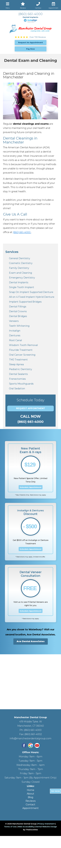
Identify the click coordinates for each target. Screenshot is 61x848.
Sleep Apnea (16, 364)
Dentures (14, 335)
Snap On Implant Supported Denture (31, 292)
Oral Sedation (17, 388)
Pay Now (55, 791)
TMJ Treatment (18, 359)
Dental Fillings (17, 306)
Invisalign (14, 330)
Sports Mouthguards (21, 383)
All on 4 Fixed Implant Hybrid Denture (31, 296)
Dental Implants (18, 282)
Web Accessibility (26, 827)
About (30, 793)
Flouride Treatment (20, 349)
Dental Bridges (18, 316)
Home (30, 790)
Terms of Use (10, 827)
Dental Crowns (18, 311)
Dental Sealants (18, 374)
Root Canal (15, 340)
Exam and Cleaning (20, 272)
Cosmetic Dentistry (20, 263)
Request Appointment (30, 408)
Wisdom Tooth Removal (23, 345)
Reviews (31, 800)
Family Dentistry (19, 268)
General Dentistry (19, 258)
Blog (30, 797)
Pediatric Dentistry (20, 369)
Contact (30, 804)
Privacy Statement (46, 824)
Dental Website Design (46, 827)
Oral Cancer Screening (22, 354)
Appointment (30, 808)
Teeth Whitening (19, 325)
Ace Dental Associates (31, 641)
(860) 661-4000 (30, 14)
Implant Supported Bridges (25, 301)
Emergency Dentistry (22, 277)
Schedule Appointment (30, 487)
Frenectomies (17, 378)
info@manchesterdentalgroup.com (30, 738)
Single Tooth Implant (21, 287)
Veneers (14, 321)
